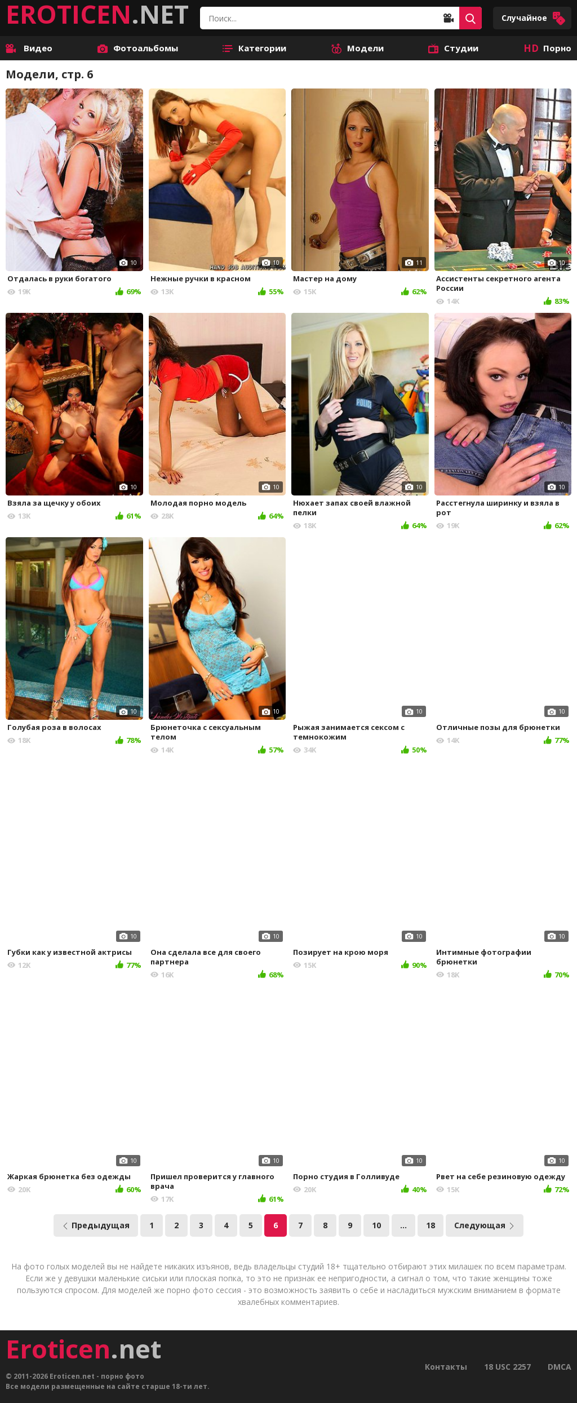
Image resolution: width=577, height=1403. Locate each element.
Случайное (533, 18)
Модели (357, 48)
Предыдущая (96, 1225)
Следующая (484, 1225)
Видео (29, 48)
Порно (547, 48)
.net (83, 1349)
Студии (453, 48)
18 (430, 1225)
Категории (254, 48)
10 (376, 1225)
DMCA (559, 1366)
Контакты (446, 1366)
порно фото (122, 1376)
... (403, 1225)
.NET (97, 14)
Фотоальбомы (137, 48)
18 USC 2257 (507, 1366)
